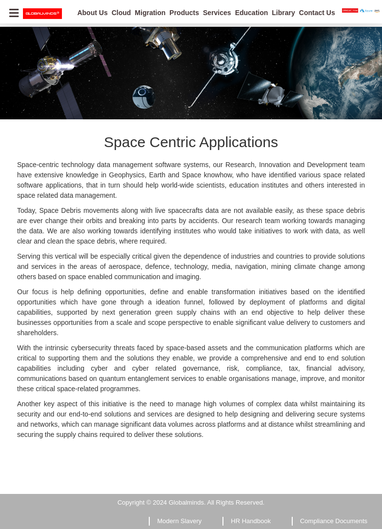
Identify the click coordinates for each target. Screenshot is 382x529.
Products (184, 13)
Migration (150, 13)
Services (217, 13)
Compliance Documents (333, 521)
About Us (92, 13)
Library (283, 13)
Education (251, 13)
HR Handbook (251, 521)
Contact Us (317, 13)
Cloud (121, 13)
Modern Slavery (179, 521)
